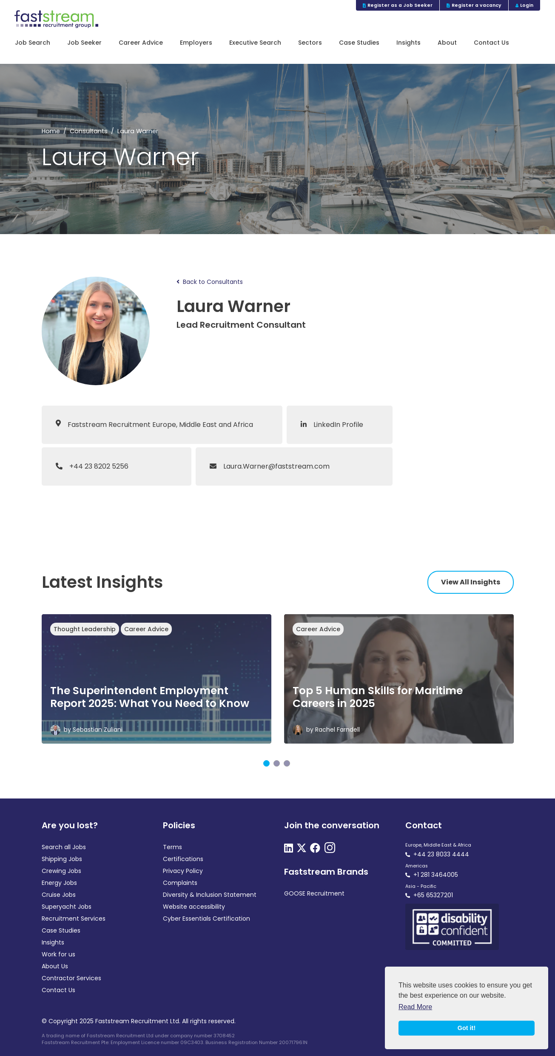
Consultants (89, 131)
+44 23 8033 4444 (441, 854)
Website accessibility (194, 906)
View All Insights (470, 582)
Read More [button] (415, 1006)
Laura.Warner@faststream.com (270, 466)
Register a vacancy (474, 5)
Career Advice (141, 43)
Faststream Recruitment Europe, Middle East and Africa (160, 424)
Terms (172, 847)
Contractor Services (71, 978)
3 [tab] (287, 763)
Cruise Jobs (59, 894)
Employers (196, 43)
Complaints (180, 883)
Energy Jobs (59, 883)
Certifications (183, 859)
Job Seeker (84, 43)
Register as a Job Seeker (398, 5)
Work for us (58, 954)
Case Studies (359, 43)
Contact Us (491, 43)
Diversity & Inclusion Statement (209, 894)
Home (51, 131)
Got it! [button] (466, 1028)
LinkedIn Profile (332, 424)
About (447, 43)
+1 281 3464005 (435, 874)
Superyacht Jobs (66, 906)
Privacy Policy (183, 871)
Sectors (310, 43)
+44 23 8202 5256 (92, 466)
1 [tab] (266, 763)
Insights (408, 43)
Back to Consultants (209, 282)
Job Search (32, 43)
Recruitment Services (73, 918)
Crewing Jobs (61, 871)
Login (524, 5)
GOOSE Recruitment (314, 893)
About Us (55, 966)
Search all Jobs (64, 847)
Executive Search (255, 43)
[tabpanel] (156, 679)
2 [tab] (276, 763)
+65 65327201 (433, 895)
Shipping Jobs (62, 859)
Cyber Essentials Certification (206, 918)
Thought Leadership (85, 629)
